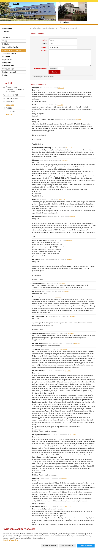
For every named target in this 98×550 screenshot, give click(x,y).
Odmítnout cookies (67, 546)
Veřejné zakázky (8, 66)
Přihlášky (5, 44)
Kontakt (5, 75)
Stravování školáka (9, 53)
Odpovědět (61, 87)
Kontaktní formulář (9, 72)
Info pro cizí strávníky (10, 47)
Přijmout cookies (86, 546)
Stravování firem (8, 69)
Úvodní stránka (35, 28)
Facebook (9, 114)
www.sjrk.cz (10, 105)
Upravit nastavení (49, 546)
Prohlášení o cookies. (10, 540)
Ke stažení (6, 56)
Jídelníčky (6, 38)
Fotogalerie (6, 63)
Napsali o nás (7, 60)
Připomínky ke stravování (50, 28)
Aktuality (5, 32)
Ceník (4, 41)
